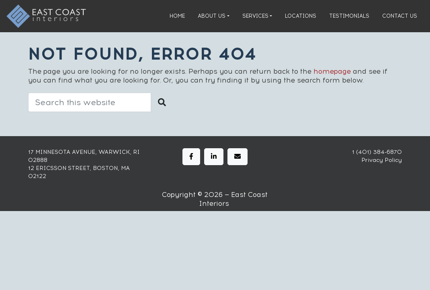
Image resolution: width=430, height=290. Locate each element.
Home (177, 16)
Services (255, 16)
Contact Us (399, 16)
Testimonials (349, 16)
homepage (332, 71)
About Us (211, 16)
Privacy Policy (381, 160)
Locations (300, 16)
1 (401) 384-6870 (377, 152)
